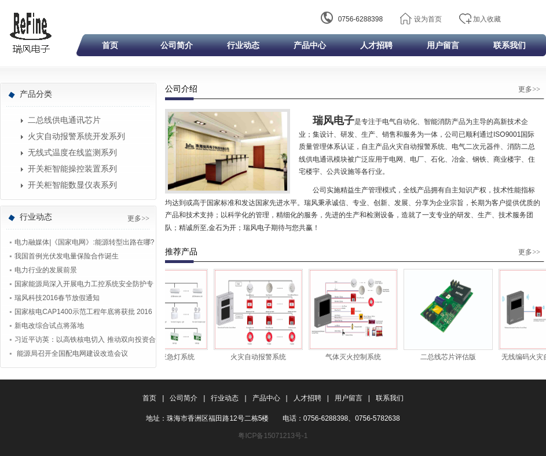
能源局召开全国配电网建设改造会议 (70, 353)
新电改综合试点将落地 (49, 326)
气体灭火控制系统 (357, 357)
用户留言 (443, 45)
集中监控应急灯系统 (167, 357)
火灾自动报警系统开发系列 (76, 136)
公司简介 (176, 45)
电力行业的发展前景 (45, 270)
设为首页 (428, 19)
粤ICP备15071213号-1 (272, 436)
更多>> (138, 218)
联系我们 (509, 45)
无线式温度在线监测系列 (72, 152)
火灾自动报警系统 (262, 357)
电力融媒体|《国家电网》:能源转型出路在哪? (84, 242)
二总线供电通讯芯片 (64, 120)
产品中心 (310, 45)
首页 (110, 45)
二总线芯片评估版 (452, 357)
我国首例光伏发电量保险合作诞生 (66, 256)
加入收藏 (487, 19)
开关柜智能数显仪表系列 (72, 185)
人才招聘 (376, 45)
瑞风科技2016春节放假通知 (57, 298)
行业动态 (243, 45)
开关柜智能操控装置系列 (72, 169)
